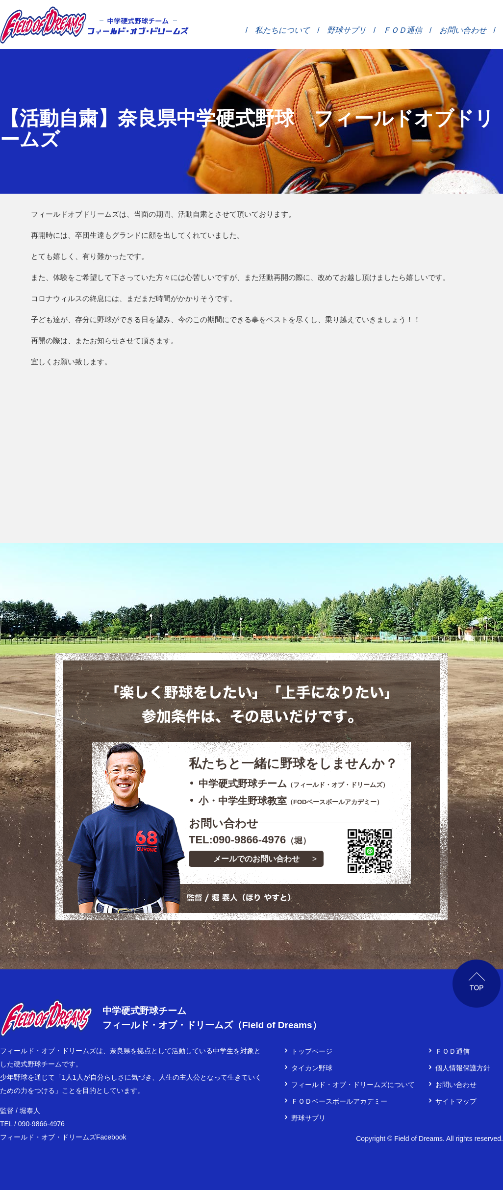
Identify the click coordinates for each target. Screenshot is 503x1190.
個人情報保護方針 (462, 1068)
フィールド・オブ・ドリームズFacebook (63, 1137)
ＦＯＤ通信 (402, 29)
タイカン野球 (311, 1068)
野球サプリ (346, 29)
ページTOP (477, 984)
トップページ (311, 1051)
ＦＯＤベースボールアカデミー (339, 1101)
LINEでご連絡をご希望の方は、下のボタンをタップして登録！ (370, 851)
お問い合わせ (462, 29)
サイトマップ (456, 1101)
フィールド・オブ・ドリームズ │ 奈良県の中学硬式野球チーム (43, 25)
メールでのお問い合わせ (256, 859)
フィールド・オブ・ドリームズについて (353, 1085)
